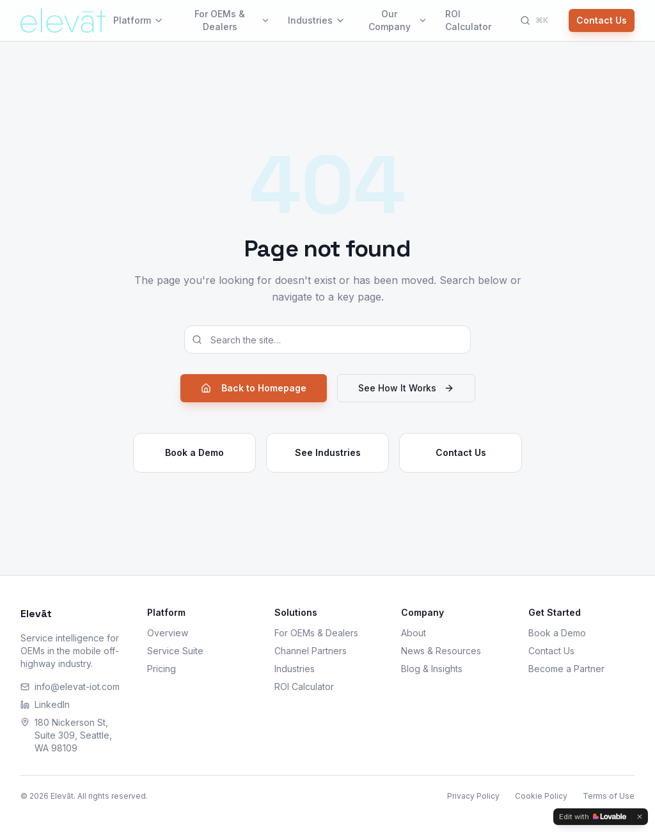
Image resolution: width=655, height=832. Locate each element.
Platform (138, 20)
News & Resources (441, 650)
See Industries (328, 452)
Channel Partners (310, 650)
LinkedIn (45, 704)
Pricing (161, 668)
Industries (316, 20)
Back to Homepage (253, 387)
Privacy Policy (473, 796)
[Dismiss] (639, 816)
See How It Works (406, 387)
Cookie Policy (541, 796)
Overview (167, 632)
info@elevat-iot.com (70, 686)
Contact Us (601, 20)
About (413, 632)
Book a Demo (194, 452)
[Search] (534, 20)
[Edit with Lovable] (592, 816)
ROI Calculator (468, 20)
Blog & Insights (431, 668)
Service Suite (175, 650)
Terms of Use (609, 796)
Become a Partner (566, 668)
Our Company (397, 20)
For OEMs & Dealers (231, 20)
